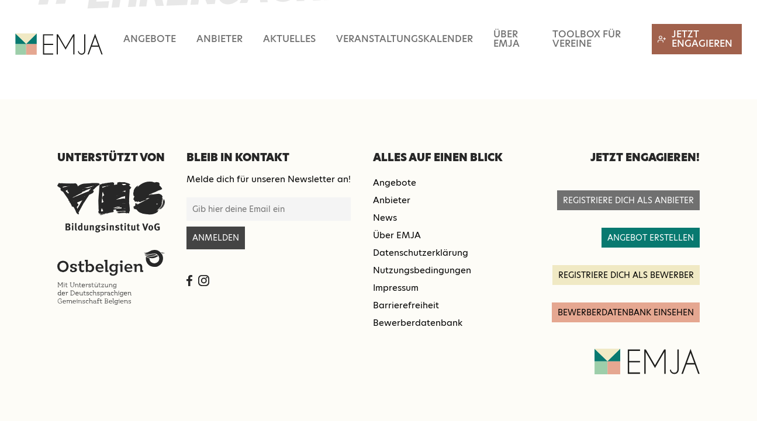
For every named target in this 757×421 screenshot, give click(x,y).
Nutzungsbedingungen (422, 270)
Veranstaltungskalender (404, 39)
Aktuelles (289, 39)
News (385, 217)
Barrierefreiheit (406, 305)
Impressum (396, 287)
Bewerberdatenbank (417, 322)
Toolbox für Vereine (586, 38)
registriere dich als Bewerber (626, 275)
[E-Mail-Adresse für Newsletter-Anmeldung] (268, 209)
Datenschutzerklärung (420, 252)
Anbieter (219, 39)
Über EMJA (506, 38)
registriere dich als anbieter (628, 200)
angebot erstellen (650, 237)
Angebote (149, 39)
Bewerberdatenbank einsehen (626, 312)
